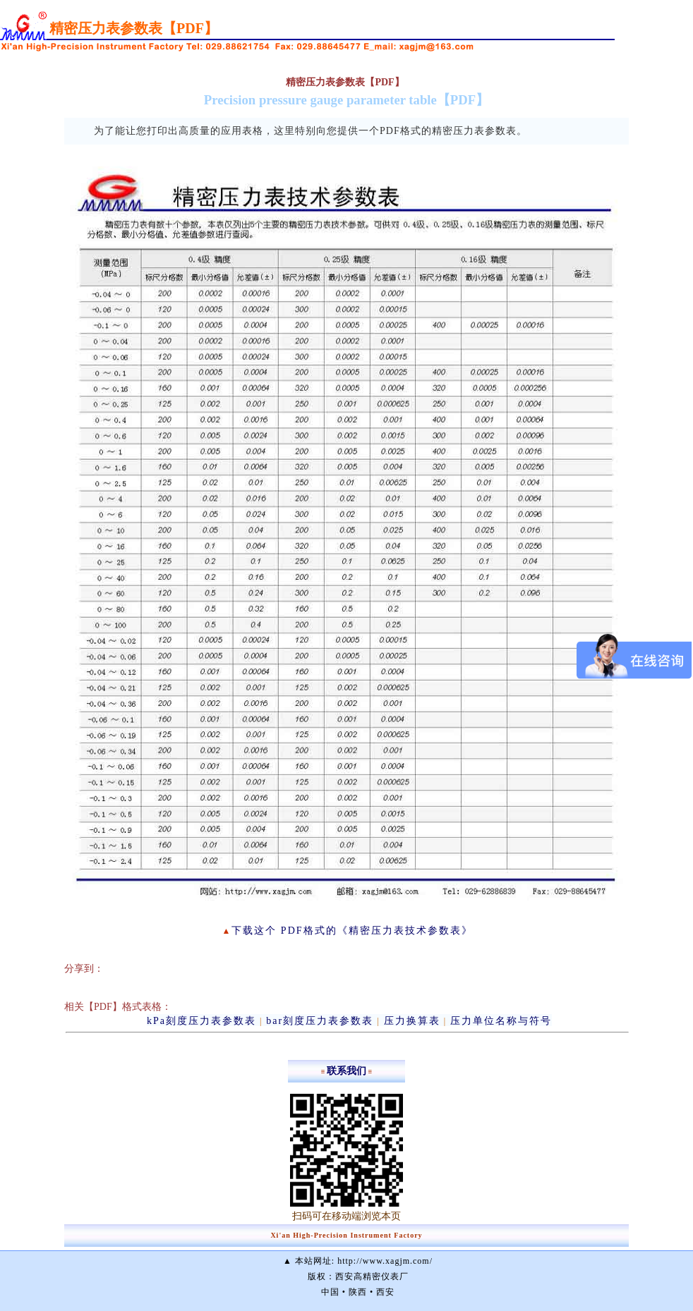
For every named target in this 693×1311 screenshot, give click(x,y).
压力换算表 (412, 1021)
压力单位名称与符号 (501, 1021)
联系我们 (346, 1071)
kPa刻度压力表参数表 (201, 1021)
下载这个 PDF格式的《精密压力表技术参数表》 (351, 930)
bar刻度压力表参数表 (319, 1021)
